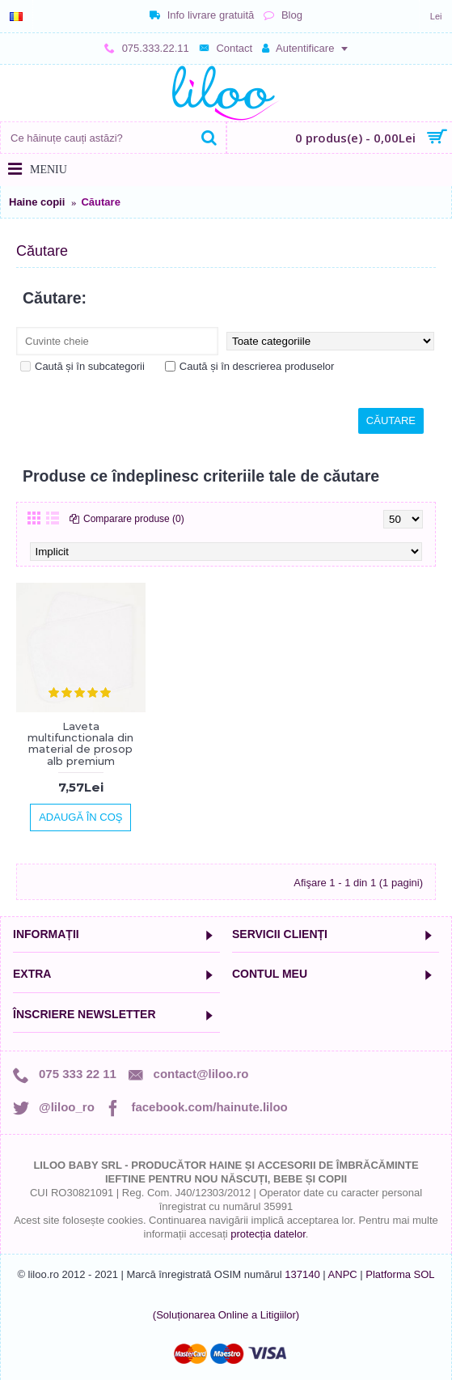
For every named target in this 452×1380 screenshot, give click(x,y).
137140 (302, 1274)
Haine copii (37, 202)
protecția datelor (268, 1234)
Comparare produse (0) (133, 518)
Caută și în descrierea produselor (250, 366)
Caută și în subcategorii (82, 366)
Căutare (100, 202)
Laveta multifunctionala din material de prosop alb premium (80, 743)
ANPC (342, 1274)
